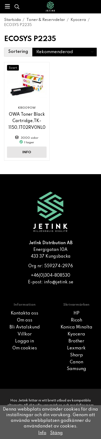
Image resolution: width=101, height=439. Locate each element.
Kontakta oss (24, 313)
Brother (76, 341)
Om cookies (24, 348)
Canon (76, 362)
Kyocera (76, 334)
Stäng (56, 433)
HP (76, 313)
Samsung (76, 369)
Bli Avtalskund (24, 327)
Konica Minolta (76, 327)
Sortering (18, 52)
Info (26, 152)
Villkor (25, 334)
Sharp (76, 355)
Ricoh (76, 320)
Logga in (24, 341)
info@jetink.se (58, 282)
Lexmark (76, 348)
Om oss (24, 320)
